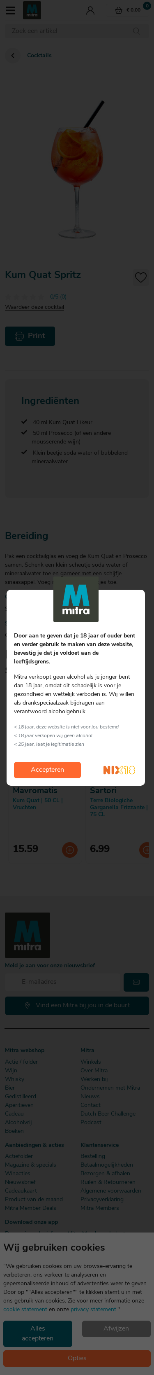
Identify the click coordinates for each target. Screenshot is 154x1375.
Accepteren (47, 770)
